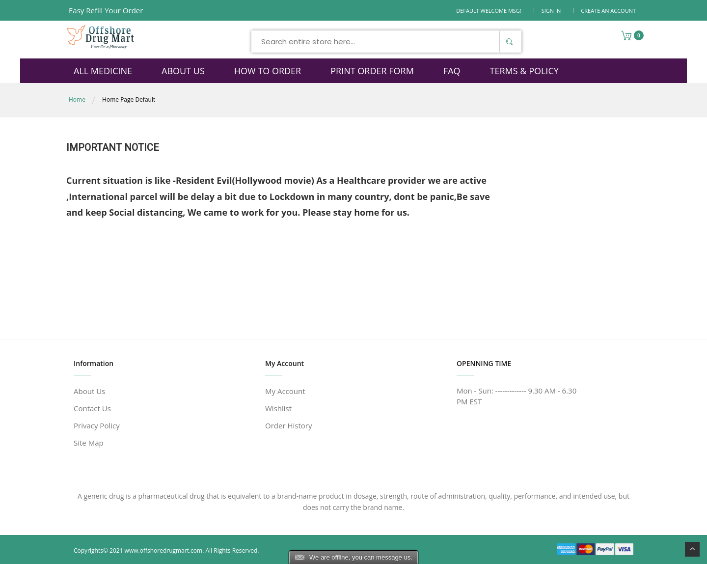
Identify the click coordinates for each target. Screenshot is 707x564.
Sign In (551, 10)
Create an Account (608, 10)
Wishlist (278, 408)
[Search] (509, 41)
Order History (288, 425)
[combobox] (386, 41)
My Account (285, 391)
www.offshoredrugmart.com (164, 550)
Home (77, 99)
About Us (89, 391)
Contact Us (92, 408)
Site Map (89, 443)
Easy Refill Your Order (106, 10)
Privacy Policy (97, 425)
